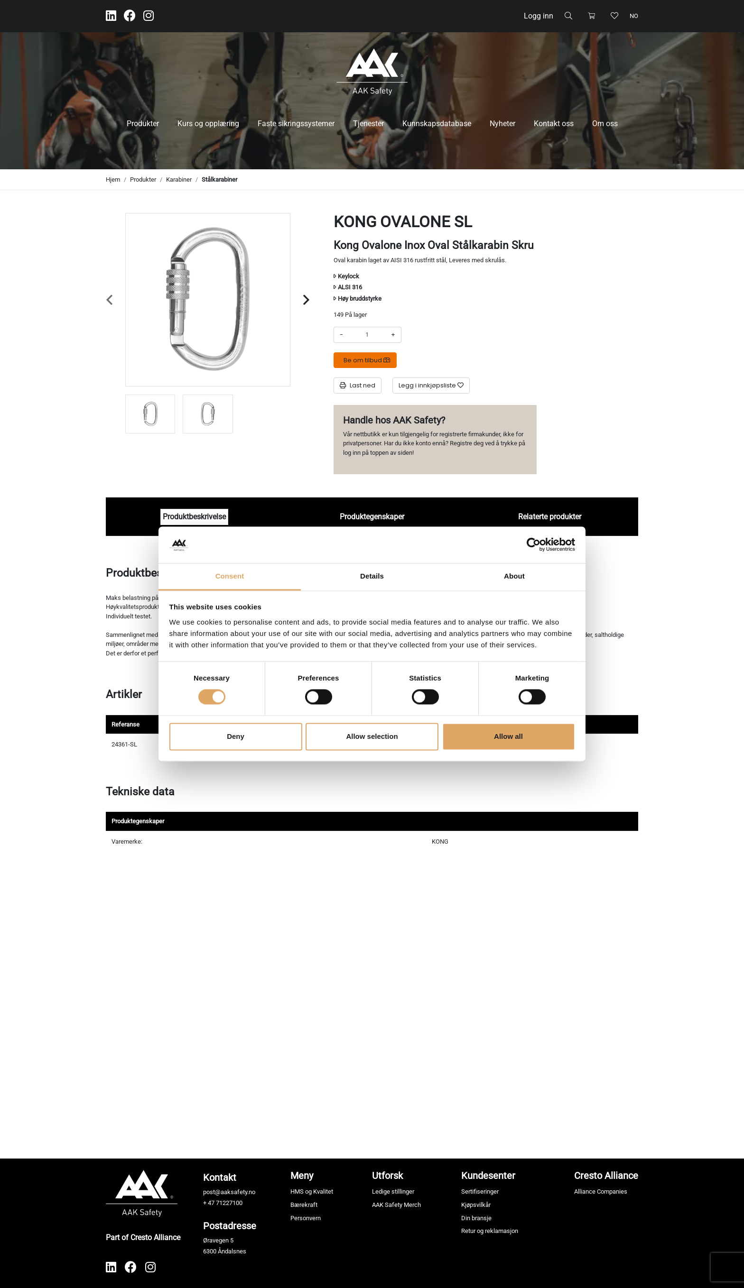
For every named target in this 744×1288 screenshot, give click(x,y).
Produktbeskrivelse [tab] (194, 516)
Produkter (143, 123)
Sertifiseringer (480, 1191)
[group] (150, 414)
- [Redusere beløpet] (341, 334)
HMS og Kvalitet (311, 1191)
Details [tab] (372, 576)
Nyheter (502, 123)
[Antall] (367, 335)
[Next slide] (306, 300)
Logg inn (538, 15)
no (634, 15)
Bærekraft (303, 1204)
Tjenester (368, 123)
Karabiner (179, 179)
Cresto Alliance (606, 1175)
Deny (235, 736)
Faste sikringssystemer (296, 123)
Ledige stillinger (393, 1191)
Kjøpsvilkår (476, 1204)
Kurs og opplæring (208, 123)
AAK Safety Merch (396, 1204)
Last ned (357, 385)
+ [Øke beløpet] (393, 334)
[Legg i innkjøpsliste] (431, 385)
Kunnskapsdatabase (436, 123)
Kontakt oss (554, 123)
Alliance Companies (600, 1191)
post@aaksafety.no (229, 1192)
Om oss (605, 123)
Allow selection (372, 736)
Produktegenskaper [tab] (372, 516)
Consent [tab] (229, 576)
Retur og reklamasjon (489, 1230)
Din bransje (476, 1218)
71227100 (229, 1202)
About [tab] (514, 576)
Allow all (508, 736)
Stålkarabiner (219, 179)
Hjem (113, 179)
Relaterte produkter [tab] (549, 516)
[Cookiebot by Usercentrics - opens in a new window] (533, 545)
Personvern (305, 1218)
